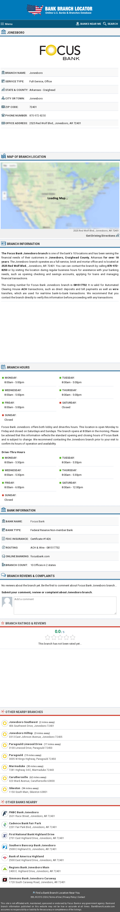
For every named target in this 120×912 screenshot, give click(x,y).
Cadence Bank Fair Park (25, 823)
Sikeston (14, 788)
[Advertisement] (60, 139)
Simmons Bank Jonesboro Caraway (32, 878)
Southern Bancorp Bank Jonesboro (32, 845)
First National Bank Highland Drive (31, 834)
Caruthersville (18, 777)
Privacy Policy (69, 897)
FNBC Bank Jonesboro (24, 812)
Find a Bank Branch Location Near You (58, 892)
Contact (81, 897)
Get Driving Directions (100, 235)
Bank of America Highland (26, 856)
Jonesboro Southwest (23, 722)
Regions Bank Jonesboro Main (29, 867)
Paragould (16, 755)
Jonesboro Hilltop (21, 733)
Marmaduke (17, 766)
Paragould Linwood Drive (25, 744)
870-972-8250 (37, 115)
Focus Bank (37, 521)
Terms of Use (55, 897)
